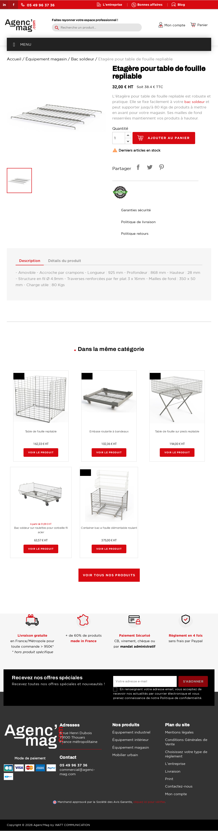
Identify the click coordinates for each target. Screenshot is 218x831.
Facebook (13, 4)
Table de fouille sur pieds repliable (177, 432)
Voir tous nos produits (109, 575)
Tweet (149, 168)
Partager (137, 168)
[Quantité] (118, 138)
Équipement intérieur (130, 740)
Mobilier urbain (125, 755)
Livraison (172, 771)
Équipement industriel (131, 732)
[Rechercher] (97, 27)
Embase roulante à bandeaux (108, 432)
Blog (181, 4)
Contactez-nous (179, 787)
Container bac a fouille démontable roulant (109, 528)
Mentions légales (179, 732)
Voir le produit (41, 453)
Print (169, 779)
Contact (109, 13)
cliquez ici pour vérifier (149, 802)
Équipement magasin (130, 748)
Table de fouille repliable (41, 432)
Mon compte (176, 794)
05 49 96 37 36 (38, 5)
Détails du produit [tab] (68, 261)
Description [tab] (31, 261)
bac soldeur (195, 101)
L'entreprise (112, 4)
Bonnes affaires (149, 4)
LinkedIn (4, 4)
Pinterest (160, 168)
